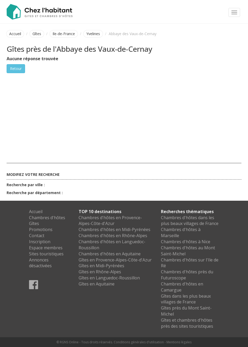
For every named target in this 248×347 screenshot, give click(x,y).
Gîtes (36, 33)
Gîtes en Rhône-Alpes (100, 272)
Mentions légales (179, 342)
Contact (36, 235)
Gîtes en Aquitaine (97, 284)
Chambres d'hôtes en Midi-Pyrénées (114, 229)
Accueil (15, 33)
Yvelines (93, 33)
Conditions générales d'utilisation (139, 342)
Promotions (41, 229)
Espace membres (46, 248)
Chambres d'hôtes (47, 218)
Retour (16, 68)
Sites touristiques (46, 254)
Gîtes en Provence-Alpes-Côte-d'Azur (115, 260)
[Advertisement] (124, 113)
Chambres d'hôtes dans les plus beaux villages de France (189, 221)
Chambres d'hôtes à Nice (185, 242)
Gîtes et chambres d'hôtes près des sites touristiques (187, 323)
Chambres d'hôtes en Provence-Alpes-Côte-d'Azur (110, 221)
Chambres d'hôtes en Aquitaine (110, 254)
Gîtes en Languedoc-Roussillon (109, 278)
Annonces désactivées (40, 263)
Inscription (39, 242)
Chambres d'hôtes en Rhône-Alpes (113, 235)
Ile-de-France (64, 33)
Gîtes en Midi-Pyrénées (101, 266)
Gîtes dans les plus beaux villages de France (186, 299)
